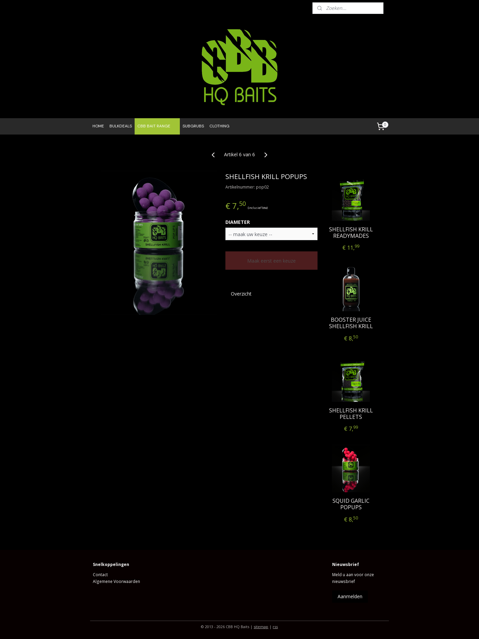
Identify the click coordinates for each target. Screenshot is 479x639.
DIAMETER (237, 222)
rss (275, 626)
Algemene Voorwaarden (116, 581)
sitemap (261, 626)
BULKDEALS (120, 126)
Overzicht (241, 293)
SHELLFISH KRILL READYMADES (351, 232)
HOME (98, 126)
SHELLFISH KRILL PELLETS (351, 413)
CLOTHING (219, 126)
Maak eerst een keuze (271, 261)
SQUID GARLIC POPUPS (350, 504)
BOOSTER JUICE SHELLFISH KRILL (351, 323)
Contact (100, 575)
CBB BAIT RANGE (157, 126)
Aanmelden (350, 596)
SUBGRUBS (193, 126)
